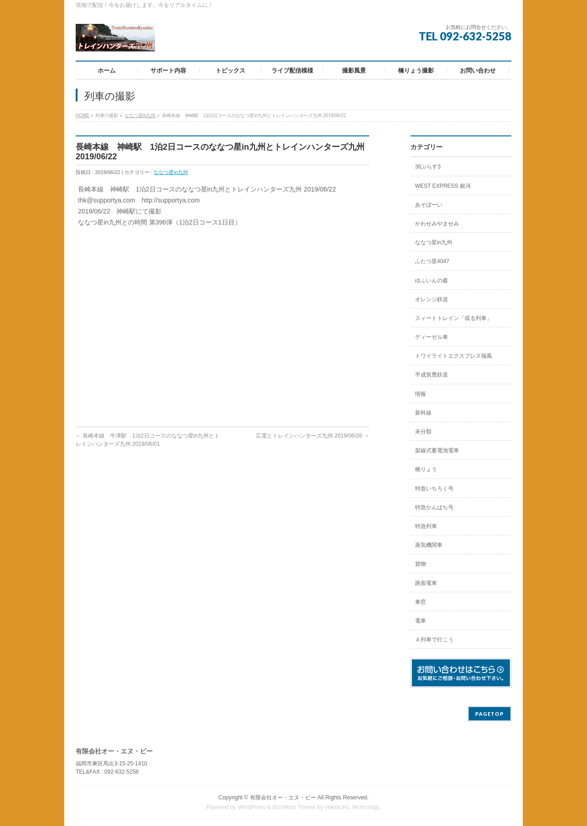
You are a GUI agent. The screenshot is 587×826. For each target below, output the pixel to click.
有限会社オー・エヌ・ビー (283, 797)
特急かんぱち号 (434, 507)
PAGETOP (489, 714)
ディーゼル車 (431, 337)
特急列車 (426, 526)
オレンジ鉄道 (431, 299)
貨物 (420, 564)
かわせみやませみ (437, 223)
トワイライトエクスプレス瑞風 (453, 356)
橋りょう (426, 469)
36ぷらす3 (428, 166)
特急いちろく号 (434, 488)
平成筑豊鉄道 (431, 374)
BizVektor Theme (294, 807)
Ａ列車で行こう (434, 639)
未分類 (423, 431)
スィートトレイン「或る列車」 (453, 318)
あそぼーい (429, 205)
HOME (82, 115)
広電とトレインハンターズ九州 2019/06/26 (312, 436)
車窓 (420, 602)
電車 (420, 621)
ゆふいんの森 (431, 280)
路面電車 (426, 583)
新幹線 (423, 413)
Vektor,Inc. (337, 807)
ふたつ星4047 (432, 261)
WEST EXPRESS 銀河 (443, 186)
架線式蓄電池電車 (437, 450)
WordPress (252, 807)
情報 (420, 394)
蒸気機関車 (429, 545)
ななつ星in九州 (140, 115)
